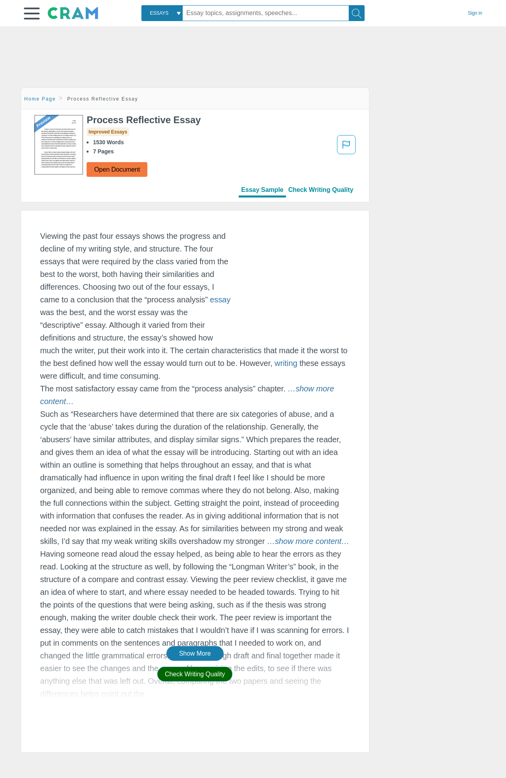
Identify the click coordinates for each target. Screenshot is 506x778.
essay (220, 299)
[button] (32, 13)
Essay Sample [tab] (262, 189)
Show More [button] (195, 653)
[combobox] (162, 13)
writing (285, 363)
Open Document (117, 169)
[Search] (357, 13)
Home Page (40, 99)
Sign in (475, 13)
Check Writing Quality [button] (195, 674)
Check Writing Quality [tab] (320, 189)
